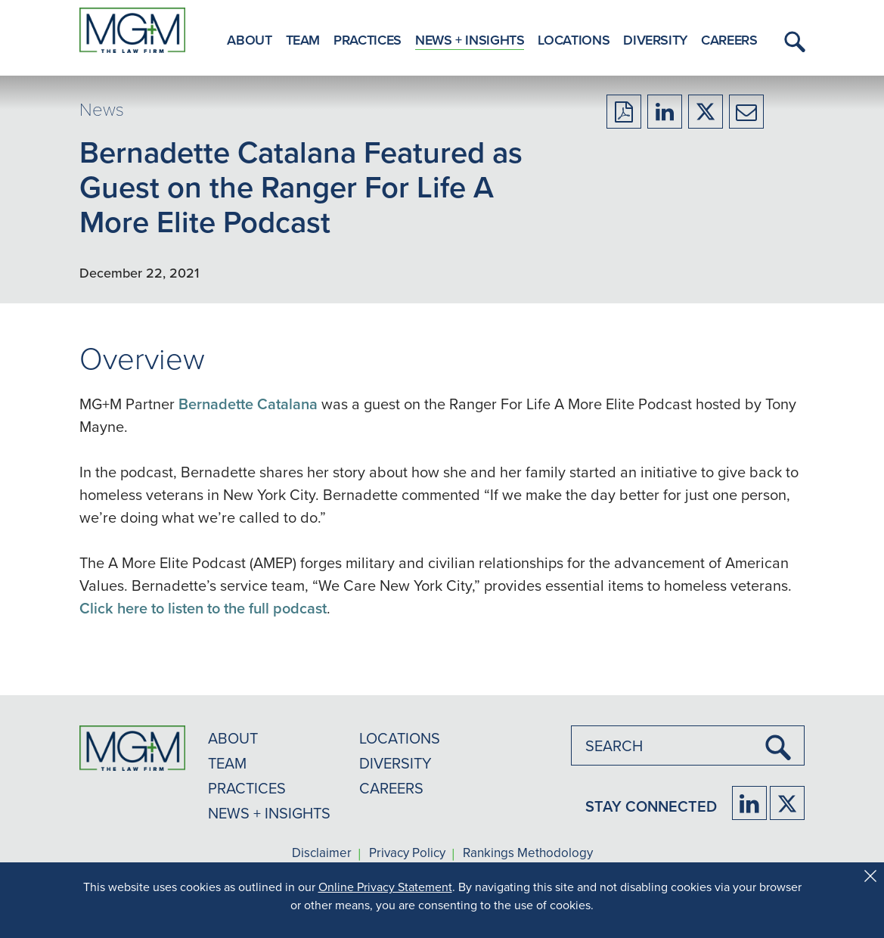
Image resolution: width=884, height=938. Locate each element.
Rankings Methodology (528, 853)
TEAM (227, 763)
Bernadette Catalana (248, 404)
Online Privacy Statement (385, 886)
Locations (573, 39)
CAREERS (391, 788)
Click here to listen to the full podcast (203, 608)
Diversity (655, 39)
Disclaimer (322, 853)
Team (303, 39)
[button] (792, 41)
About (249, 39)
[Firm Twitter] (787, 803)
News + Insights (470, 39)
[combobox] (688, 745)
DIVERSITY (395, 763)
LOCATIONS (399, 738)
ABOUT (233, 738)
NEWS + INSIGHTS (269, 813)
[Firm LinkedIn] (749, 803)
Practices (367, 39)
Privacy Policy (407, 853)
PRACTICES (247, 788)
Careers (729, 39)
